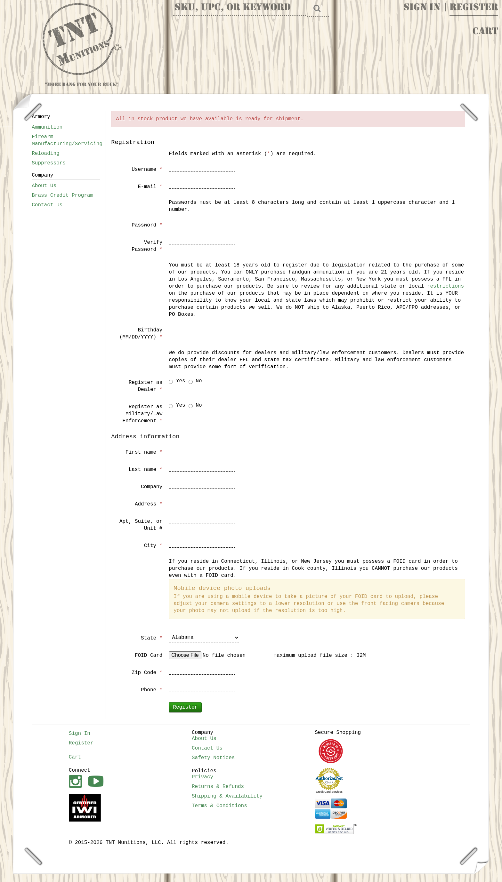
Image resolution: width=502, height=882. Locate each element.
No (195, 381)
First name (143, 452)
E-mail (150, 187)
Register (473, 8)
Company (151, 487)
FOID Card (148, 655)
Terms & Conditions (219, 806)
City (153, 546)
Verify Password (147, 246)
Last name (146, 470)
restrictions (445, 286)
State (151, 638)
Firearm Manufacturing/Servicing (66, 140)
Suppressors (49, 163)
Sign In (422, 8)
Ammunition (47, 127)
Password (147, 225)
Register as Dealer (146, 386)
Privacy (202, 777)
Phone (151, 690)
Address (148, 504)
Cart (485, 32)
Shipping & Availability (227, 796)
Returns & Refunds (218, 787)
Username (147, 169)
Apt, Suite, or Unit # (140, 525)
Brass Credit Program (62, 195)
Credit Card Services (329, 791)
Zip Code (147, 673)
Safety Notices (213, 758)
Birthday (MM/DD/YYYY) (140, 333)
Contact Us (47, 205)
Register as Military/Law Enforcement (142, 414)
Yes (177, 381)
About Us (44, 186)
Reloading (45, 153)
